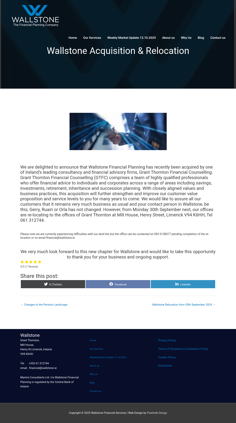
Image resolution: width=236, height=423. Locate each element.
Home (73, 38)
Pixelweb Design (157, 413)
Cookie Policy (167, 357)
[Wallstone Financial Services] (35, 15)
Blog (201, 38)
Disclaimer (165, 365)
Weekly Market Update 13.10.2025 (131, 38)
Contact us (217, 38)
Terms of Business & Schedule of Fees (183, 349)
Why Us (186, 38)
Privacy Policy (167, 340)
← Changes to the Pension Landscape (44, 304)
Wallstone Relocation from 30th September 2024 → (183, 304)
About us (168, 38)
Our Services (92, 38)
